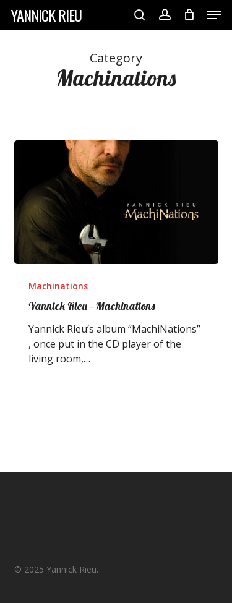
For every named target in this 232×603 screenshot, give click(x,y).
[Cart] (189, 14)
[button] (214, 15)
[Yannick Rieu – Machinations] (116, 202)
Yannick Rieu (46, 14)
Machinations (58, 286)
